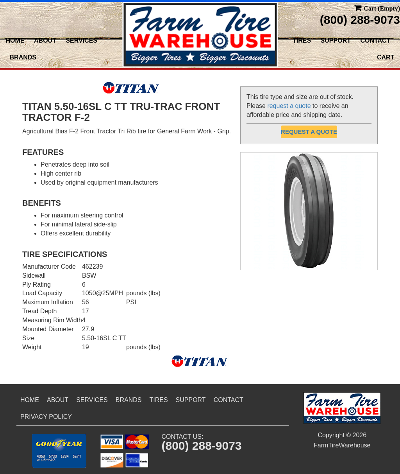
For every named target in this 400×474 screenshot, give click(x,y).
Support (336, 40)
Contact (375, 40)
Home (15, 40)
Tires (302, 40)
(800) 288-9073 (360, 19)
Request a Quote (309, 131)
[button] (59, 451)
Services (81, 40)
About (45, 40)
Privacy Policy (46, 416)
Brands (23, 57)
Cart (385, 57)
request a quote (289, 105)
